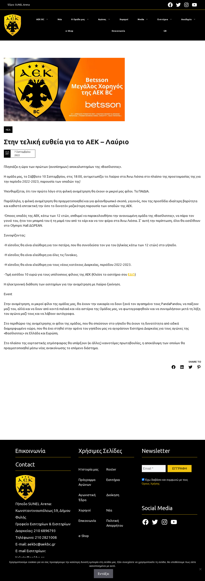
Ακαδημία (190, 19)
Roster (111, 469)
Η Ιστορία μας (88, 469)
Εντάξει (103, 573)
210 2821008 (46, 537)
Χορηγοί (124, 19)
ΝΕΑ (8, 129)
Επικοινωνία (118, 31)
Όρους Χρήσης (151, 483)
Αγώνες (106, 19)
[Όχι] (200, 569)
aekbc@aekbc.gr (41, 544)
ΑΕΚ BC (44, 19)
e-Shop (69, 31)
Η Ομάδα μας (82, 19)
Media (145, 19)
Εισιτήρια (166, 19)
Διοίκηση (112, 495)
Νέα (60, 19)
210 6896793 (45, 531)
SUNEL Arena (22, 4)
